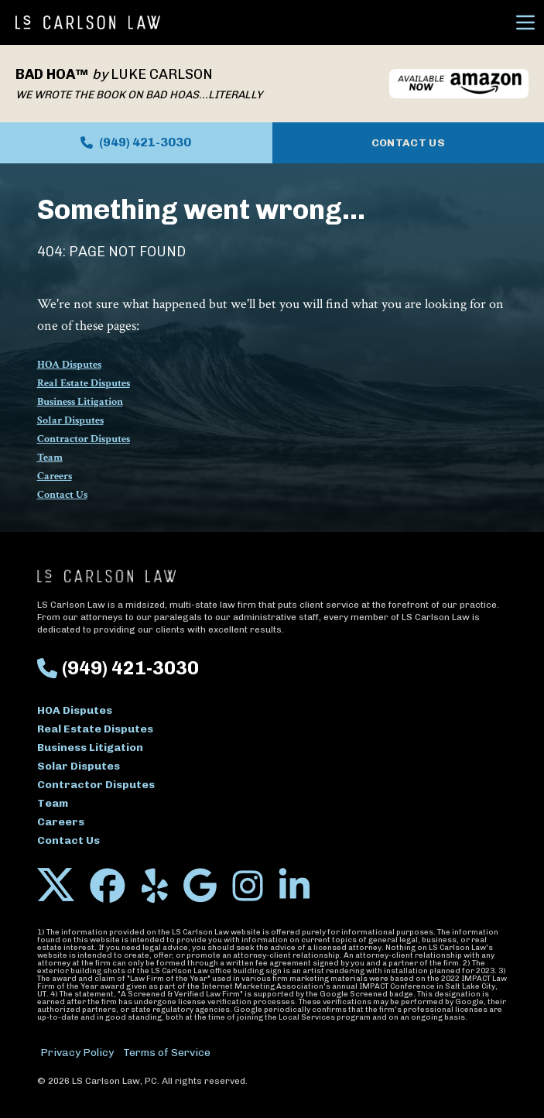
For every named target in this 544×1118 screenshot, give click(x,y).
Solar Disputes (70, 420)
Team (50, 458)
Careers (54, 476)
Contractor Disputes (83, 439)
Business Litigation (80, 402)
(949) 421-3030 (135, 142)
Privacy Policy (77, 1052)
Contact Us (408, 142)
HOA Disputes (69, 365)
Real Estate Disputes (83, 383)
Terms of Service (166, 1052)
